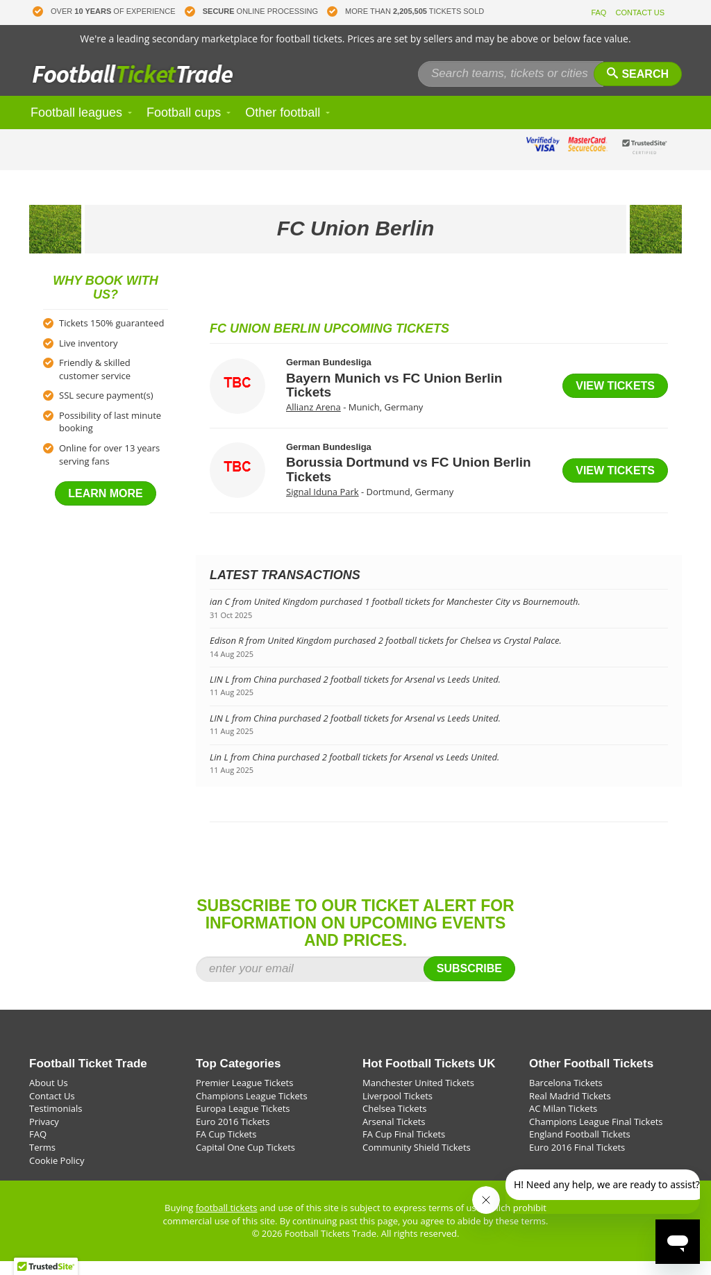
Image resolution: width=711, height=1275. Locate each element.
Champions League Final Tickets (596, 1135)
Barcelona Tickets (566, 1096)
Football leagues (76, 126)
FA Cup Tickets (226, 1148)
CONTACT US (640, 12)
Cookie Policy (57, 1174)
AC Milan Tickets (563, 1122)
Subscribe (469, 982)
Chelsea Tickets (394, 1122)
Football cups (184, 126)
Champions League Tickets (252, 1109)
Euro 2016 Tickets (232, 1135)
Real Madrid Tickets (570, 1109)
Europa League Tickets (243, 1122)
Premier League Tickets (244, 1096)
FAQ (598, 12)
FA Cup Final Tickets (403, 1148)
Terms (42, 1161)
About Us (48, 1096)
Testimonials (55, 1122)
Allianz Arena (313, 421)
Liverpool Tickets (397, 1109)
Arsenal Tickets (394, 1135)
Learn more (105, 507)
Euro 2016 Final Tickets (577, 1161)
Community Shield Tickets (416, 1161)
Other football (282, 126)
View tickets (615, 400)
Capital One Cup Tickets (245, 1161)
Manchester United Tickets (418, 1096)
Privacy (44, 1135)
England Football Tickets (579, 1148)
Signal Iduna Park (322, 505)
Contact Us (52, 1109)
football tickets (227, 1221)
